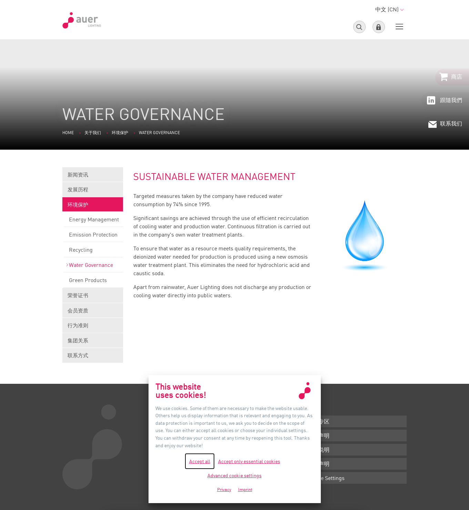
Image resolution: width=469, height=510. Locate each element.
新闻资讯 (92, 176)
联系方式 (78, 355)
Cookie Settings (326, 477)
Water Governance (93, 266)
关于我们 (92, 132)
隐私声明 (318, 463)
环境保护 (120, 132)
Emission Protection (93, 236)
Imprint (245, 489)
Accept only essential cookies (249, 461)
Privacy (224, 489)
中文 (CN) (389, 9)
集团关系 (92, 342)
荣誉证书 (92, 297)
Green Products (93, 282)
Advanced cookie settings (234, 475)
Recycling (93, 251)
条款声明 (318, 435)
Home (68, 132)
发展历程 (92, 191)
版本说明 (318, 449)
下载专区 (318, 421)
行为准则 (92, 327)
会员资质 (92, 312)
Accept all (199, 461)
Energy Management (93, 221)
